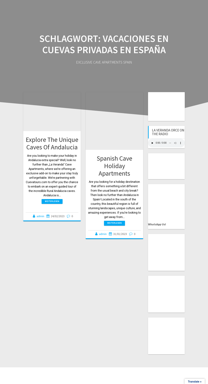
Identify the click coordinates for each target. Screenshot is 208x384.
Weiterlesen (52, 201)
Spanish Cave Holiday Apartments (114, 165)
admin (40, 216)
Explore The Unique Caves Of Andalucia (52, 143)
